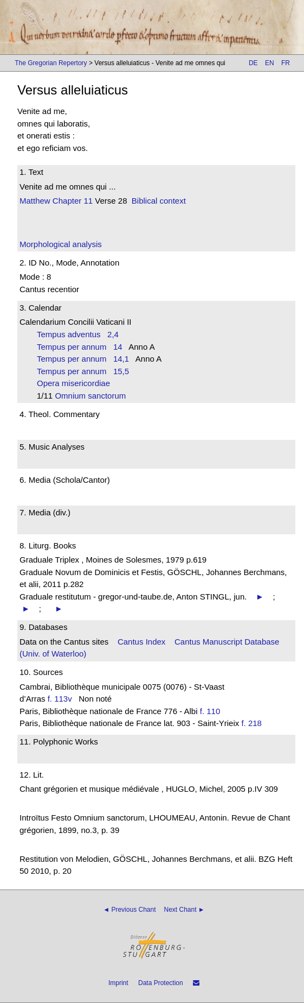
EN (269, 63)
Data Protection (160, 983)
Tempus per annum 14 (79, 346)
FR (285, 63)
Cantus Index (141, 641)
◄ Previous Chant (129, 909)
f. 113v (60, 698)
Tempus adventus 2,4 (78, 334)
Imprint (118, 983)
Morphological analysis (61, 244)
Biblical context (159, 200)
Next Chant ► (184, 909)
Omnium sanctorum (93, 395)
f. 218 (251, 723)
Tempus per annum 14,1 (83, 358)
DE (253, 63)
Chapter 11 (71, 200)
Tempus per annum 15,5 (83, 371)
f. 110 (210, 711)
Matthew (35, 200)
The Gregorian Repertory (51, 63)
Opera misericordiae (77, 383)
